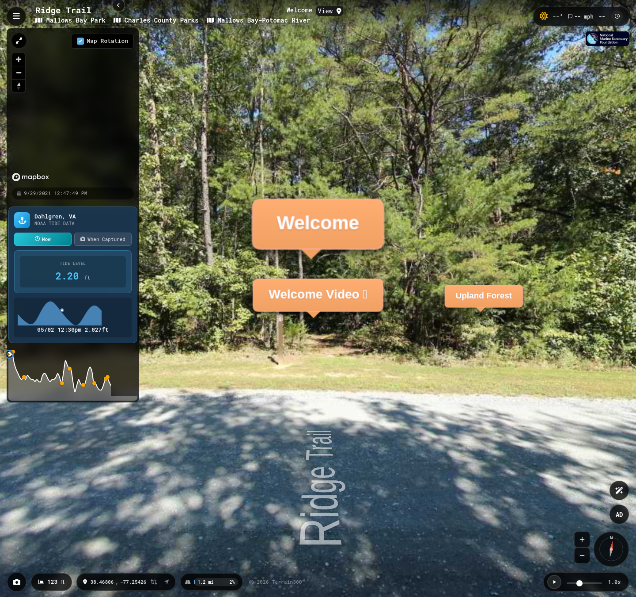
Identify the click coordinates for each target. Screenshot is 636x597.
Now (43, 239)
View (329, 11)
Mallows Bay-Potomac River (258, 20)
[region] (59, 107)
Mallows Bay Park (72, 20)
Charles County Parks (158, 20)
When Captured (102, 239)
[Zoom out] (18, 72)
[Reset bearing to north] (18, 85)
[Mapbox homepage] (16, 177)
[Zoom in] (18, 59)
